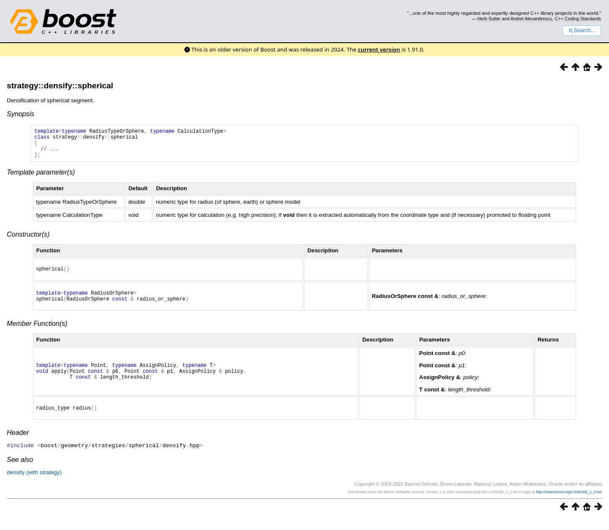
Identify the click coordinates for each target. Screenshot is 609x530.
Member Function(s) (37, 333)
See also (20, 470)
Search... (581, 30)
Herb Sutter (489, 18)
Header (18, 444)
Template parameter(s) (41, 178)
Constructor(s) (28, 240)
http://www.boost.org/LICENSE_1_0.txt (568, 503)
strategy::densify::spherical (60, 85)
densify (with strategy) (34, 483)
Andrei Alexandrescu (531, 18)
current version (379, 49)
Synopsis (20, 113)
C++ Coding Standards (578, 18)
